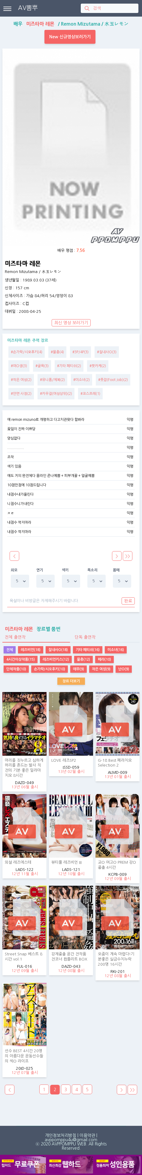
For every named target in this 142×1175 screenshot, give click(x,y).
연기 (39, 570)
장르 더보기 (71, 681)
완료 (128, 601)
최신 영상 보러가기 (71, 323)
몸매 (116, 570)
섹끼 (65, 570)
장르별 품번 (31, 629)
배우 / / (71, 23)
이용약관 (87, 1135)
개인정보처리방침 (60, 1135)
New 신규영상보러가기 (70, 37)
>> (132, 1090)
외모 (14, 570)
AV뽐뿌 (28, 8)
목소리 (92, 570)
